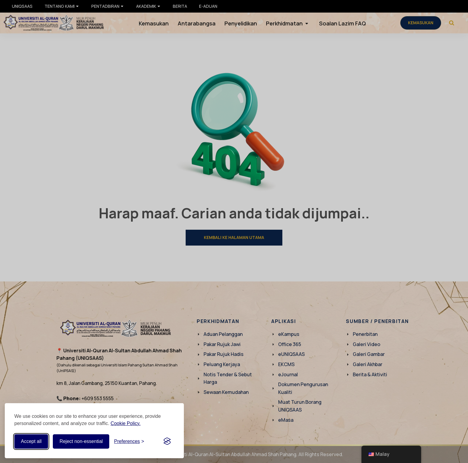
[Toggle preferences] (129, 441)
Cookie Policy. (126, 423)
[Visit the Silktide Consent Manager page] (167, 441)
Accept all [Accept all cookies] (31, 441)
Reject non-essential (81, 441)
